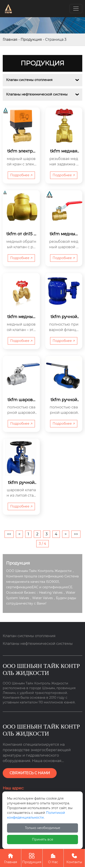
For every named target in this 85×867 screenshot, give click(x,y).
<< (9, 534)
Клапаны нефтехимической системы (37, 94)
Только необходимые (42, 828)
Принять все (42, 839)
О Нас (53, 858)
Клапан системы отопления (29, 80)
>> (76, 534)
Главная (10, 39)
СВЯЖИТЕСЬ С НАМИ (30, 773)
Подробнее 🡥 (21, 175)
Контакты (74, 858)
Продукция (31, 39)
